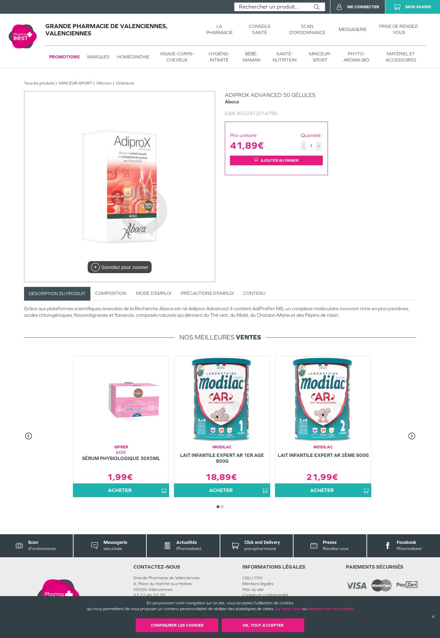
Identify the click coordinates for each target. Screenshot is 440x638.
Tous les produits (39, 83)
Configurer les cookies (177, 625)
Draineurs (125, 83)
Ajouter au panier (276, 160)
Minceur (104, 83)
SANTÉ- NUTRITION (285, 57)
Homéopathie (133, 56)
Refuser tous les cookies (330, 608)
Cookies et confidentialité (265, 595)
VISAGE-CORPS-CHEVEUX (177, 57)
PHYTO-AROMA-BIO (356, 57)
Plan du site (253, 589)
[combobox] (271, 6)
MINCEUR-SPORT (320, 57)
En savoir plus (288, 608)
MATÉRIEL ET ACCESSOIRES (401, 57)
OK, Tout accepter (263, 625)
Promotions (64, 56)
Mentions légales (257, 583)
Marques (98, 56)
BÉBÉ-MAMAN (252, 57)
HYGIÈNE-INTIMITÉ (219, 57)
